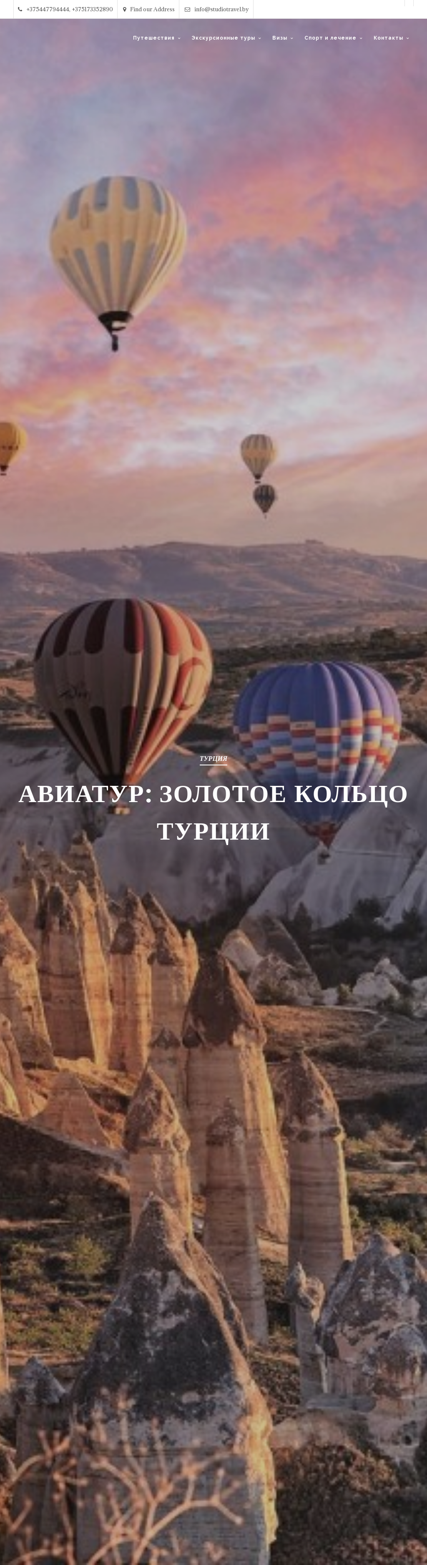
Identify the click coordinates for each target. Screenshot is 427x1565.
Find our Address (149, 9)
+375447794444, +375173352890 (65, 9)
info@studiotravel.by (217, 9)
